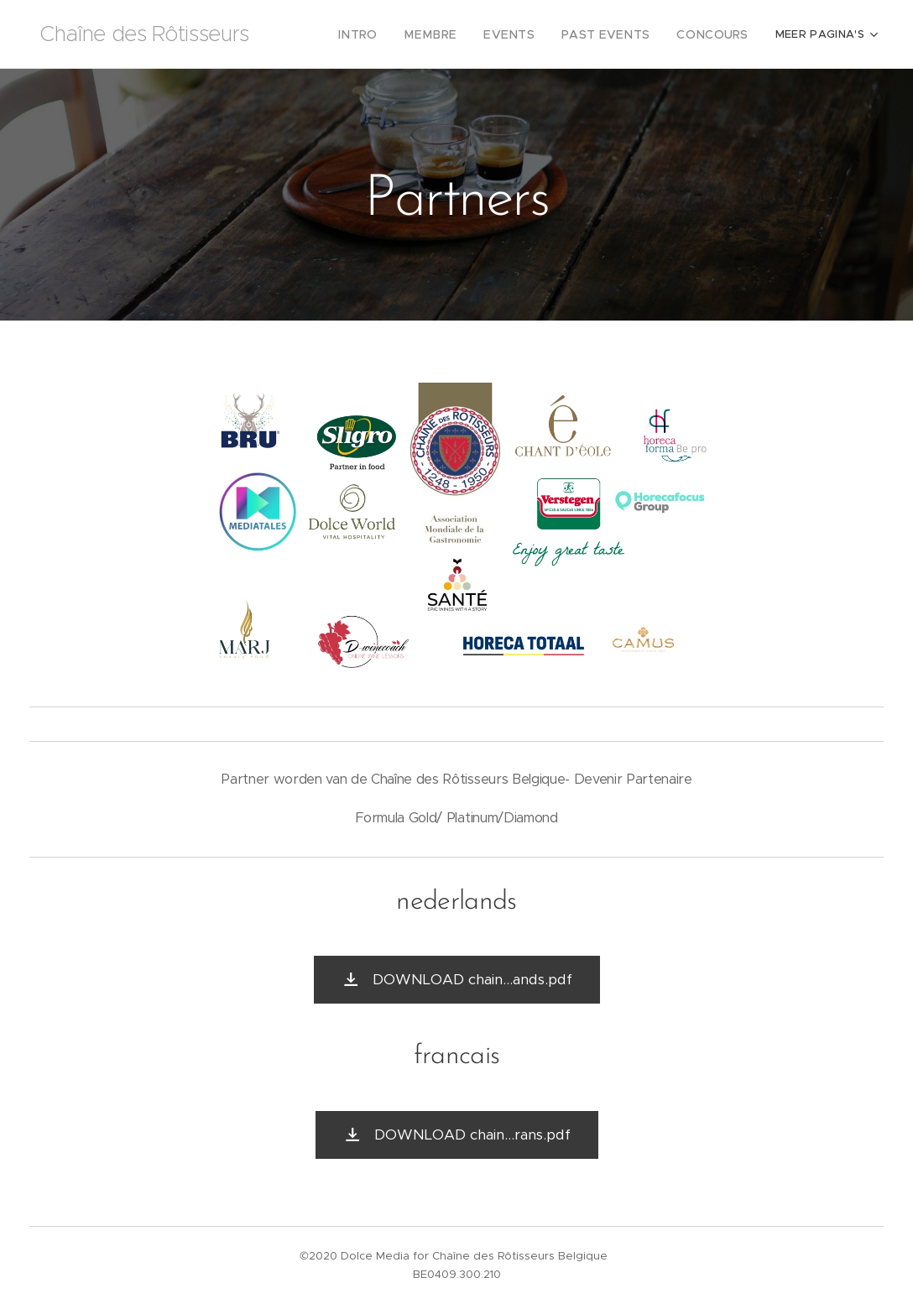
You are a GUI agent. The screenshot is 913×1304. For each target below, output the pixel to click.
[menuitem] (330, 34)
